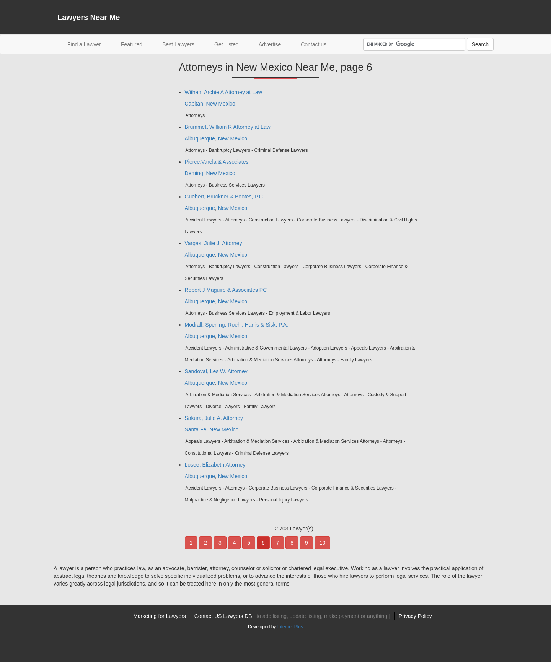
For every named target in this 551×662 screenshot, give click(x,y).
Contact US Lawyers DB (292, 616)
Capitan (194, 104)
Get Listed (226, 44)
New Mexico (220, 104)
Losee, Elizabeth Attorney (215, 465)
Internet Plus (290, 626)
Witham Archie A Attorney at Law (223, 92)
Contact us (313, 44)
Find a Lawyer (89, 43)
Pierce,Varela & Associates (217, 162)
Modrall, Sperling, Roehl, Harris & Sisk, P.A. (237, 325)
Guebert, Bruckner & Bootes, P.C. (224, 197)
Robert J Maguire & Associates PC (226, 290)
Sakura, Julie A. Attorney (214, 418)
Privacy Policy (415, 616)
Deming (194, 173)
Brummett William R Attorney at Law (228, 127)
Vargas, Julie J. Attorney (213, 243)
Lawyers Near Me (88, 17)
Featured (131, 44)
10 (323, 543)
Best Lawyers (178, 44)
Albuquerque (200, 138)
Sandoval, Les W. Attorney (216, 371)
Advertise (270, 44)
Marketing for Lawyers (159, 616)
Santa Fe (196, 429)
